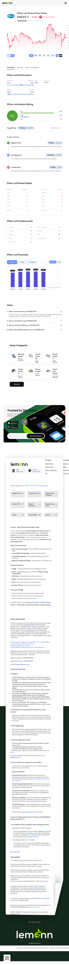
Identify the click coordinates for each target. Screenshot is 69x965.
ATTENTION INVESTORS (18, 669)
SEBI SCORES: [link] (34, 886)
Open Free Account (36, 436)
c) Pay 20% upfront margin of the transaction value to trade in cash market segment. (31, 690)
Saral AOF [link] (16, 852)
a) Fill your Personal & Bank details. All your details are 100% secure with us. (30, 744)
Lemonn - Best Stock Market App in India (25, 527)
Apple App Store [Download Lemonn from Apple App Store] (46, 602)
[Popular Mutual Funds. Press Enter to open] (51, 505)
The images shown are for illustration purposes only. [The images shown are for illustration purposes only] (26, 860)
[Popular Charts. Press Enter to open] (34, 493)
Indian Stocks (49, 464)
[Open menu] (65, 3)
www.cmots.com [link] (36, 907)
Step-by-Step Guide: (18, 771)
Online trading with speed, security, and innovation (27, 596)
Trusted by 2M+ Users (22, 410)
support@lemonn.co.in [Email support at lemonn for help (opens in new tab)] (28, 812)
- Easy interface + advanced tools (31, 560)
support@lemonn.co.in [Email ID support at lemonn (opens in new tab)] (22, 664)
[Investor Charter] (16, 644)
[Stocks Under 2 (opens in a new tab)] (17, 373)
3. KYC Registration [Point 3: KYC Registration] (17, 726)
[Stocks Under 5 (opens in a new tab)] (52, 358)
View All (16, 384)
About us (66, 464)
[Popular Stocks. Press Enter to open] (18, 493)
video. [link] (12, 752)
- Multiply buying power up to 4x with (30, 572)
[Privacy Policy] (32, 642)
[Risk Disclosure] (39, 647)
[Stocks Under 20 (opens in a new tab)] (34, 358)
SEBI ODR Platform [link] (37, 898)
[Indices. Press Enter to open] (18, 514)
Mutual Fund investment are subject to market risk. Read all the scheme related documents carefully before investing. (30, 871)
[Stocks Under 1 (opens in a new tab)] (34, 372)
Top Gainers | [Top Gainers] (26, 485)
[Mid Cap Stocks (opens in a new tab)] (17, 357)
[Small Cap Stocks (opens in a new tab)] (52, 373)
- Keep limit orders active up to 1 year (27, 576)
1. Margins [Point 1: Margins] (14, 674)
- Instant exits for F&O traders (27, 585)
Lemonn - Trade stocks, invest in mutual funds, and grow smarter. (31, 605)
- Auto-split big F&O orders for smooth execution (29, 579)
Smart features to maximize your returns (24, 598)
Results (20, 68)
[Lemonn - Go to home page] (7, 2)
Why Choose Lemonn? (18, 545)
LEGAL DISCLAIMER (18, 619)
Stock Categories (19, 345)
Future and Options (51, 470)
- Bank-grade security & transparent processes (30, 557)
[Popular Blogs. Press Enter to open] (34, 514)
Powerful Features (17, 565)
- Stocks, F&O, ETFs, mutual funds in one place (32, 550)
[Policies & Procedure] (28, 644)
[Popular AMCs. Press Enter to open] (18, 504)
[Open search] (62, 3)
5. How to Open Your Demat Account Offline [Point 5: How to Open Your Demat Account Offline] (26, 762)
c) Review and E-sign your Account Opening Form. (27, 748)
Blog (64, 467)
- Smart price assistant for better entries (26, 582)
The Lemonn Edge (17, 590)
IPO (46, 473)
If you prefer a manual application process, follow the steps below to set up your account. (29, 767)
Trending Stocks (43, 485)
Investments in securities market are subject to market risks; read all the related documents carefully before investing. (30, 865)
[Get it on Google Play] (12, 427)
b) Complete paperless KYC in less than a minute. (27, 747)
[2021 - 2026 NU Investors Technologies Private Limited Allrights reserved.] (31, 913)
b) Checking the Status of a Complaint (23, 840)
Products (48, 460)
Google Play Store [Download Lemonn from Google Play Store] (33, 602)
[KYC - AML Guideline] (43, 642)
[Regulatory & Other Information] (21, 646)
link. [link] (23, 819)
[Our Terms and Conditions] (19, 642)
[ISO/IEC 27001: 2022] (34, 470)
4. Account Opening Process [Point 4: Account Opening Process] (20, 740)
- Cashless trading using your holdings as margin (29, 569)
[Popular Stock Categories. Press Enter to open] (51, 494)
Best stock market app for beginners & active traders (28, 593)
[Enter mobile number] (19, 436)
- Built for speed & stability (28, 553)
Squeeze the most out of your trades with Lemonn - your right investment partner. (24, 415)
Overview (10, 68)
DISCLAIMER (15, 857)
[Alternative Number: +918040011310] (31, 661)
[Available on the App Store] (12, 423)
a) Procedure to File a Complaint (21, 828)
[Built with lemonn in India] (34, 922)
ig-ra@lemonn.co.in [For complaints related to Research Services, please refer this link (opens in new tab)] (32, 836)
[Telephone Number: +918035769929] (31, 658)
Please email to (16, 812)
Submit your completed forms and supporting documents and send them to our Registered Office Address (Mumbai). (30, 792)
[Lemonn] (19, 463)
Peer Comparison (32, 68)
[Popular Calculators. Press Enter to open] (34, 505)
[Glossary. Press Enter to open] (51, 514)
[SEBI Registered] (18, 470)
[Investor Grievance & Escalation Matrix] (23, 647)
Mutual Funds (49, 467)
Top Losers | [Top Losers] (34, 485)
